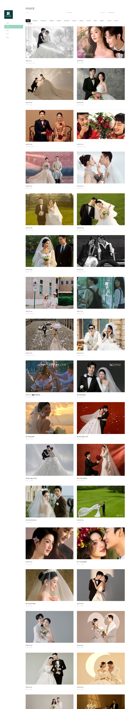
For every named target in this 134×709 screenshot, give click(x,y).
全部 (28, 20)
